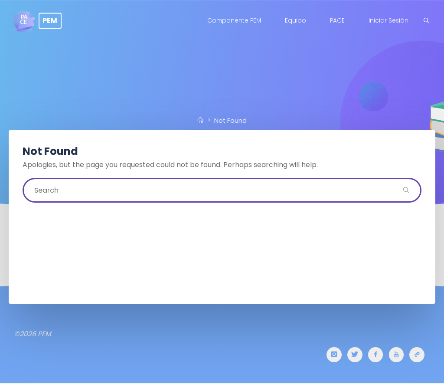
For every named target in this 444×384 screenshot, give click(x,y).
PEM (53, 21)
